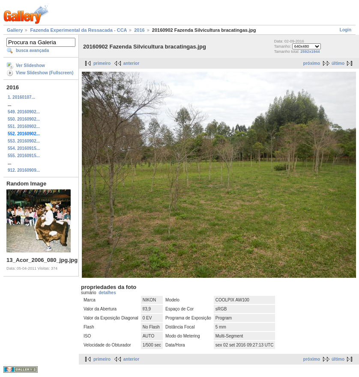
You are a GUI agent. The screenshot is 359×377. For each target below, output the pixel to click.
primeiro (102, 63)
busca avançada (32, 50)
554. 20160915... (24, 148)
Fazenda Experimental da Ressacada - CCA (78, 30)
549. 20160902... (24, 111)
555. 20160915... (24, 155)
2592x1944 (310, 51)
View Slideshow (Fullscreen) (44, 72)
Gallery (15, 30)
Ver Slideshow (30, 65)
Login (345, 29)
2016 (139, 30)
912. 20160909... (24, 170)
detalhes (107, 292)
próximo (311, 63)
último (338, 63)
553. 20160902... (24, 141)
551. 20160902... (24, 126)
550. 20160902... (24, 119)
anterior (131, 63)
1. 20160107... (21, 97)
